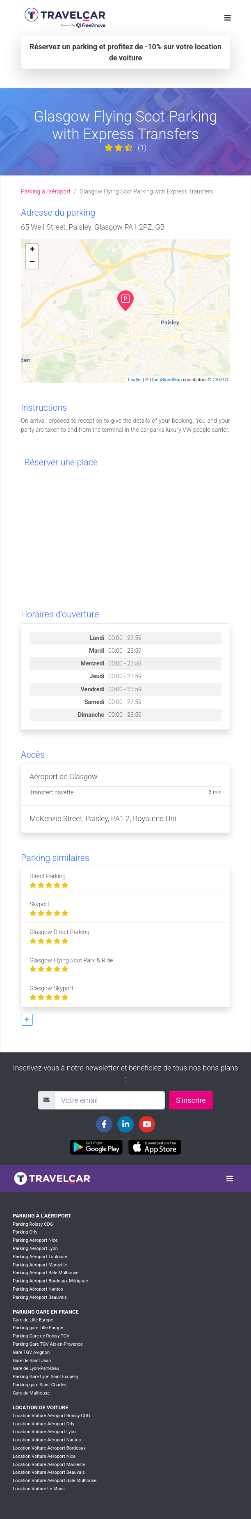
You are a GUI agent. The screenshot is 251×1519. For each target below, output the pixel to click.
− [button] (32, 262)
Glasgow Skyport (51, 993)
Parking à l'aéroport (46, 191)
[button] (27, 1020)
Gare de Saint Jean (32, 1360)
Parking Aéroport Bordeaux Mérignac (50, 1281)
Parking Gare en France (46, 1312)
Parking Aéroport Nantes (38, 1289)
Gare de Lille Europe (33, 1320)
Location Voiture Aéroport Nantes (47, 1440)
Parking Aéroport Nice (35, 1240)
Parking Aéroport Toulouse (40, 1256)
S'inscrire (191, 1100)
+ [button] (32, 250)
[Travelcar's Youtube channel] (147, 1124)
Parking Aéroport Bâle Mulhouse (46, 1272)
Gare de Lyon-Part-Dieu (36, 1368)
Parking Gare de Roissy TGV (41, 1336)
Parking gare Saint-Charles (39, 1385)
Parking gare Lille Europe (38, 1327)
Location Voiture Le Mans (39, 1488)
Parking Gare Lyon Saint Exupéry (45, 1376)
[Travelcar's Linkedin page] (125, 1124)
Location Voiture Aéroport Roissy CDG (51, 1415)
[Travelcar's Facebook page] (104, 1124)
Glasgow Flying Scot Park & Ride (71, 965)
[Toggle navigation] (227, 18)
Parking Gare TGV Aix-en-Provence (48, 1344)
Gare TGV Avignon (31, 1352)
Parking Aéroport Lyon (35, 1248)
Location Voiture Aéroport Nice (44, 1456)
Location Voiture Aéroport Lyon (44, 1431)
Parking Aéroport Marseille (40, 1265)
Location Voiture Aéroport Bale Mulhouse (54, 1480)
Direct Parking (49, 881)
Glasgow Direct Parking (59, 937)
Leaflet (134, 379)
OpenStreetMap (166, 379)
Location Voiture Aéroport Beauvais (49, 1472)
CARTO (220, 379)
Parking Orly (25, 1232)
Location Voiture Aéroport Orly (43, 1424)
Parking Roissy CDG (33, 1224)
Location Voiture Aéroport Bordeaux (49, 1448)
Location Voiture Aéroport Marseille (49, 1464)
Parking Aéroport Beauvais (40, 1297)
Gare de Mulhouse (31, 1393)
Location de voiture (40, 1407)
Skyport (49, 909)
